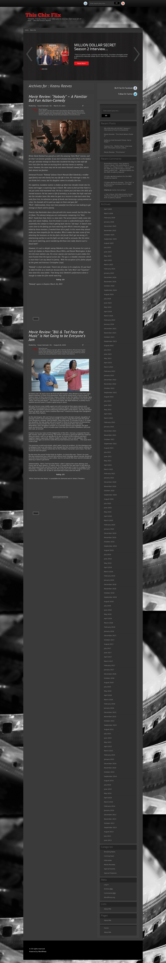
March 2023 (108, 367)
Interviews (108, 860)
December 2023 (110, 328)
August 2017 (108, 644)
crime (57, 112)
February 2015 (109, 755)
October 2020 (109, 490)
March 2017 (108, 661)
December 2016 (110, 674)
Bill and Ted (76, 350)
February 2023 (109, 371)
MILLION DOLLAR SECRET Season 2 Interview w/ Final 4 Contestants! (117, 129)
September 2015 (110, 725)
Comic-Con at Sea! (119, 190)
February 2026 (109, 218)
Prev (136, 55)
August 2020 (108, 499)
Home (26, 30)
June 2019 (108, 559)
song (40, 354)
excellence (58, 351)
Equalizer (41, 113)
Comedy (52, 112)
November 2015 (110, 716)
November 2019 (110, 537)
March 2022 (108, 418)
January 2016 (109, 708)
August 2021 (108, 448)
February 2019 (109, 576)
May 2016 (107, 691)
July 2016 (107, 687)
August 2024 (108, 294)
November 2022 (110, 384)
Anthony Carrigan (52, 350)
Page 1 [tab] (40, 69)
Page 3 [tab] (43, 69)
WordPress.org (109, 897)
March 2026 (108, 213)
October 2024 (109, 286)
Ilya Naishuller (57, 113)
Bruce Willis (80, 110)
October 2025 (109, 235)
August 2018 (108, 601)
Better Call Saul (47, 110)
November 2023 (110, 333)
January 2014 (109, 810)
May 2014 (107, 793)
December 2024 (110, 277)
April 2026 (108, 209)
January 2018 (109, 631)
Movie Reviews (43, 109)
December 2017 (110, 635)
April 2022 (108, 414)
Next (29, 55)
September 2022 (110, 392)
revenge (50, 114)
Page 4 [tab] (45, 69)
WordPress (42, 951)
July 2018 (107, 606)
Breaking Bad (72, 110)
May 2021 (107, 461)
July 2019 (107, 554)
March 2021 (108, 469)
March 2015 (108, 751)
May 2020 (107, 512)
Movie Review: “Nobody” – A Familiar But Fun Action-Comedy (58, 98)
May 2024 (107, 307)
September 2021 (110, 443)
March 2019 (108, 571)
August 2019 (108, 550)
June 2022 (108, 405)
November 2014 (110, 768)
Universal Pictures (74, 114)
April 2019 (108, 567)
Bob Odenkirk (64, 110)
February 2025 (109, 269)
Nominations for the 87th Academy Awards (117, 196)
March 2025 (108, 264)
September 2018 (110, 597)
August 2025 (108, 243)
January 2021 (109, 478)
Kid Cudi (46, 352)
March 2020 (108, 520)
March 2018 (108, 623)
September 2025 (110, 239)
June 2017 (108, 652)
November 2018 (110, 589)
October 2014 (109, 772)
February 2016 (109, 704)
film (51, 113)
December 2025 (110, 226)
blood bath (56, 110)
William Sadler (61, 354)
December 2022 (110, 380)
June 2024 (108, 303)
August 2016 (108, 682)
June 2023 (108, 354)
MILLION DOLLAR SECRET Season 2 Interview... (95, 47)
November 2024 (110, 281)
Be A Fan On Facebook (124, 88)
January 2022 (109, 427)
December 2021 (110, 431)
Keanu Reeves (72, 113)
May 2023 (107, 358)
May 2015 (107, 742)
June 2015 (108, 738)
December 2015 (110, 712)
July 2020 (107, 503)
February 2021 (109, 473)
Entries (108, 889)
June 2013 (108, 840)
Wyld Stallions (70, 354)
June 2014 (108, 789)
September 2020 (110, 495)
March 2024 (108, 316)
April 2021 (108, 465)
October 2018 (109, 593)
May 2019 (107, 563)
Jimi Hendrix (77, 351)
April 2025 (108, 260)
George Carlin (66, 351)
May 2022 (107, 409)
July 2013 (107, 836)
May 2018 (107, 614)
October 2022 (109, 388)
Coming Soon (109, 856)
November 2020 (110, 486)
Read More (81, 63)
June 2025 (108, 252)
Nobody (45, 114)
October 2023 (109, 337)
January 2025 (109, 273)
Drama (82, 112)
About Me (33, 30)
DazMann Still (50, 351)
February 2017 (109, 665)
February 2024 (109, 320)
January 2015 (109, 759)
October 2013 (109, 823)
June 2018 (108, 610)
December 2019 (110, 533)
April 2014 (108, 798)
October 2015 (109, 721)
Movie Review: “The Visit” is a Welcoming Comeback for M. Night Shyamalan (119, 184)
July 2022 (107, 401)
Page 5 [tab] (46, 69)
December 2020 (110, 482)
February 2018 (109, 627)
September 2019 (110, 546)
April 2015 (108, 746)
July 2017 (107, 648)
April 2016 (108, 695)
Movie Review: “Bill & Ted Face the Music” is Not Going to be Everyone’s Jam (57, 336)
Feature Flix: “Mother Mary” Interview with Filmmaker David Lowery (118, 147)
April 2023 (108, 362)
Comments (110, 893)
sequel (83, 352)
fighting (47, 113)
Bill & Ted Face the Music (65, 350)
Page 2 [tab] (42, 69)
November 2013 (110, 819)
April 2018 (108, 618)
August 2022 (108, 397)
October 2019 (109, 542)
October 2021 (109, 439)
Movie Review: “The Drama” (114, 152)
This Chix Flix (43, 15)
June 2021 (108, 456)
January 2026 (109, 222)
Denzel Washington (65, 112)
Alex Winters (42, 350)
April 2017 (108, 657)
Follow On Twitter (125, 94)
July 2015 (107, 733)
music (60, 352)
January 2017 (109, 670)
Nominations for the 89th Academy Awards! (119, 171)
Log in (106, 884)
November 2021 (110, 435)
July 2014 (107, 785)
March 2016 (108, 699)
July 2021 (107, 452)
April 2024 (108, 311)
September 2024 (110, 290)
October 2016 (109, 678)
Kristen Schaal (53, 352)
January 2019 (109, 580)
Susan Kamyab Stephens (61, 114)
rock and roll (66, 352)
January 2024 (109, 324)
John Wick (64, 113)
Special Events (109, 869)
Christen (107, 176)
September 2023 (110, 341)
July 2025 (107, 247)
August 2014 (108, 780)
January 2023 (109, 375)
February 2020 (109, 525)
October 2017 (109, 640)
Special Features (110, 873)
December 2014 (110, 763)
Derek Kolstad (75, 112)
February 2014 (109, 806)
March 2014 (108, 802)
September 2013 (110, 827)
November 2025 (110, 230)
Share (36, 319)
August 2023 (108, 345)
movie (79, 113)
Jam (72, 351)
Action (40, 110)
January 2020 (109, 529)
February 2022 (109, 422)
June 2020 (108, 508)
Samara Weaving (75, 352)
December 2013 (110, 815)
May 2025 (107, 256)
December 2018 (110, 584)
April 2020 (108, 516)
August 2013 (108, 832)
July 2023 (107, 350)
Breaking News (109, 852)
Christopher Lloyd (44, 112)
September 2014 (110, 776)
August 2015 (108, 729)
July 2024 (107, 299)
